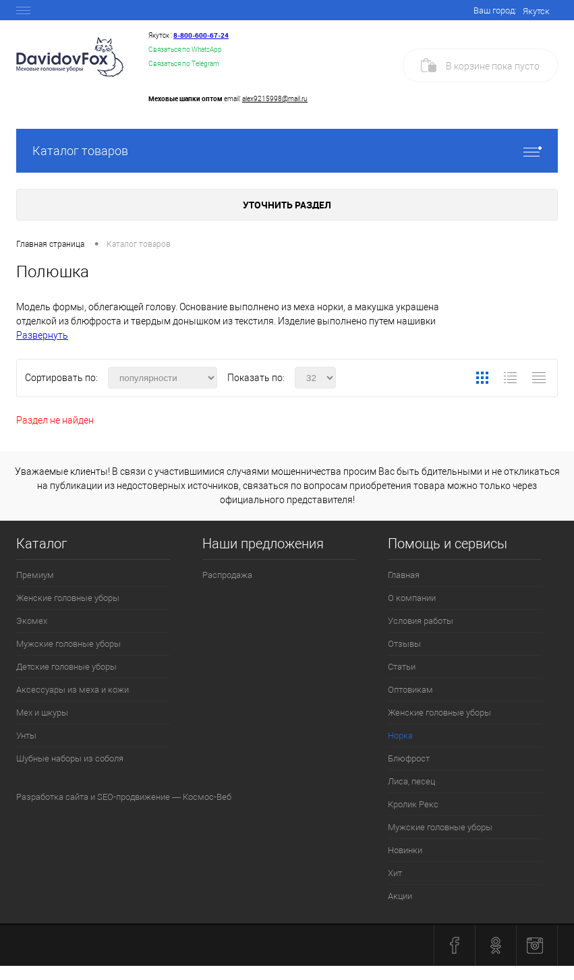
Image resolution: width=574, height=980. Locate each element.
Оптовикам (410, 690)
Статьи (401, 667)
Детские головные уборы (66, 667)
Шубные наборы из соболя (69, 758)
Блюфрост (409, 758)
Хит (395, 873)
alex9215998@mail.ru (275, 99)
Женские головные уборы (67, 598)
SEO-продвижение (133, 797)
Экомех (31, 621)
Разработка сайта (52, 797)
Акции (400, 896)
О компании (412, 598)
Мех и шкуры (42, 713)
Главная (404, 575)
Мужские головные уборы (68, 644)
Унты (26, 735)
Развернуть (42, 335)
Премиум (35, 575)
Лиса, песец (411, 781)
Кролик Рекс (413, 804)
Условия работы (420, 621)
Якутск (536, 11)
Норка (400, 735)
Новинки (405, 850)
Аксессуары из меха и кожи (72, 690)
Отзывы (404, 644)
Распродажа (227, 575)
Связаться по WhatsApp (185, 49)
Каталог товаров (287, 151)
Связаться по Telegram (183, 63)
